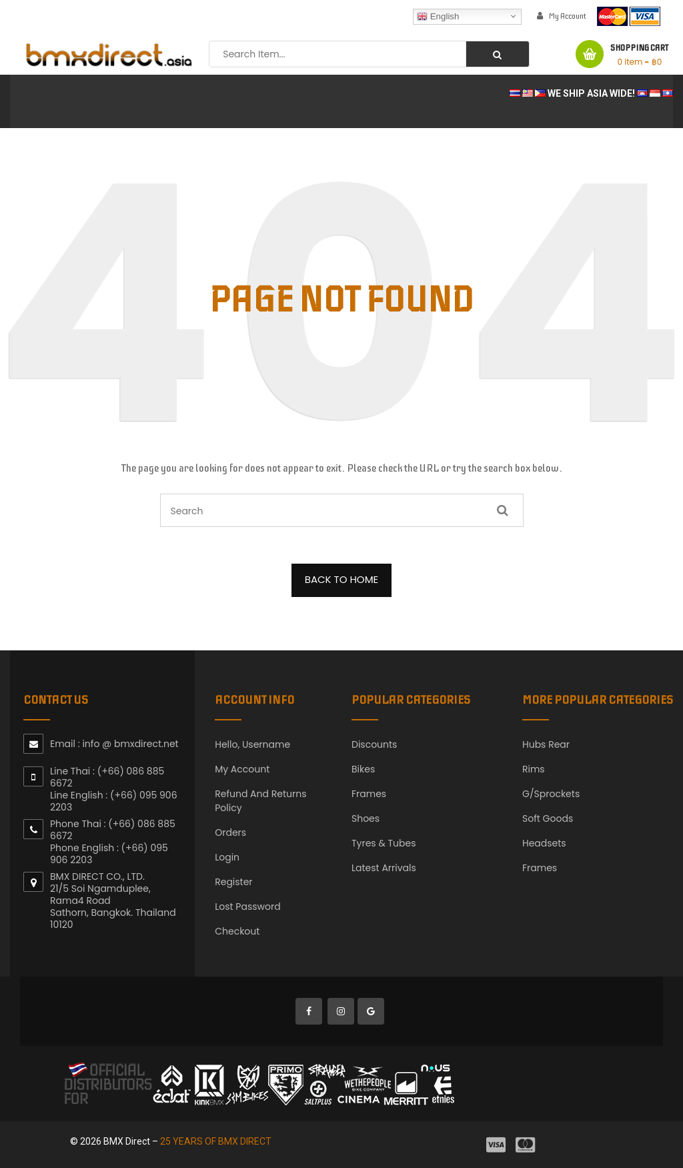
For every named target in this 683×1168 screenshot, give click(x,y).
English (438, 16)
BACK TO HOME (342, 579)
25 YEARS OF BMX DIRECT (215, 1141)
